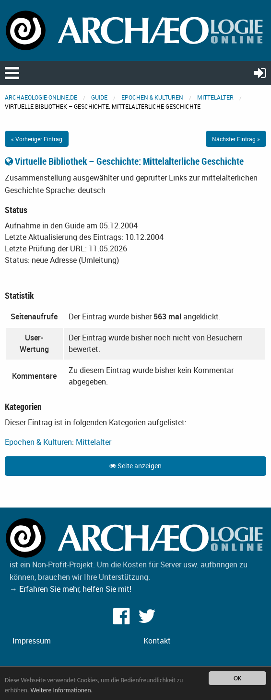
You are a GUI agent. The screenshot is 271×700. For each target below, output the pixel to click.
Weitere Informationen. (61, 690)
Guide (99, 97)
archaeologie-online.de (41, 97)
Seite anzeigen (135, 465)
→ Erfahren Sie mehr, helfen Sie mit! (70, 589)
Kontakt (157, 640)
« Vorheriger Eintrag (36, 139)
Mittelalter (215, 97)
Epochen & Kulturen (152, 97)
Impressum (31, 640)
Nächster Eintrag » (236, 139)
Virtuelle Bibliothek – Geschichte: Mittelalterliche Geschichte (124, 161)
